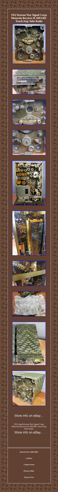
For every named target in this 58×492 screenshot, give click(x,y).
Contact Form (29, 465)
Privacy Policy (29, 471)
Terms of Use (29, 477)
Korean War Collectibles (29, 452)
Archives (29, 458)
